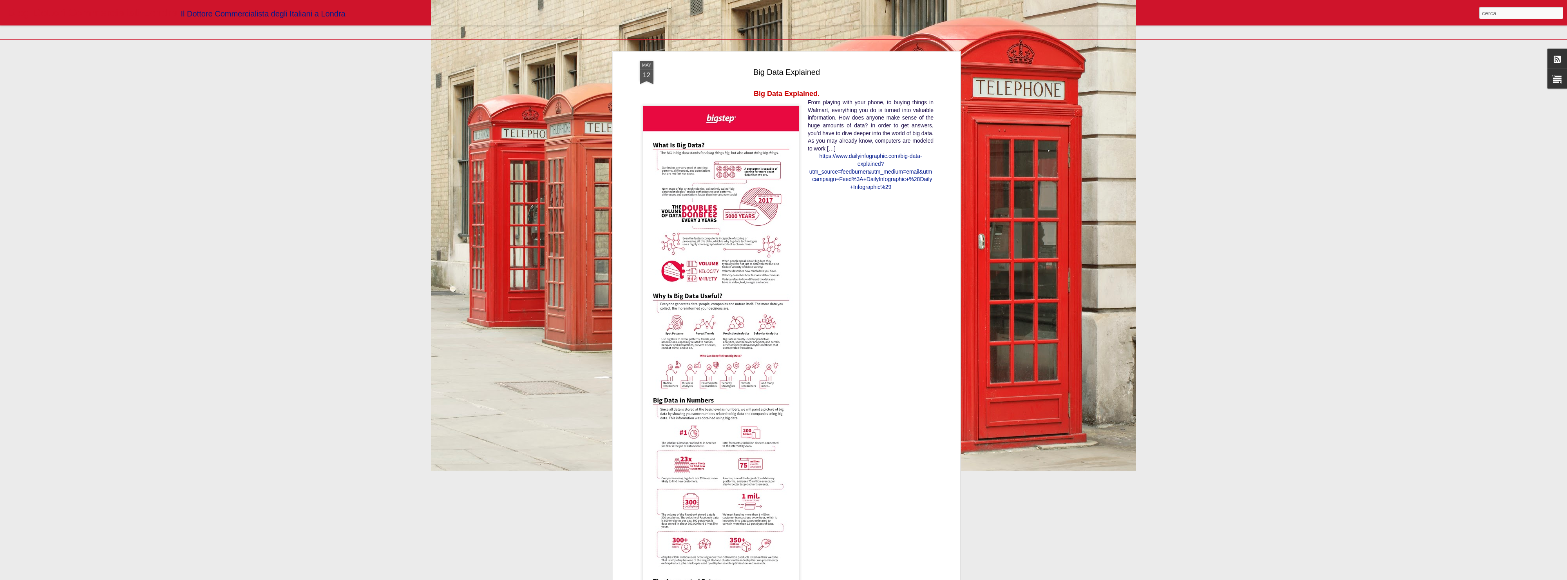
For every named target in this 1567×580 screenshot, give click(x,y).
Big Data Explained (786, 68)
